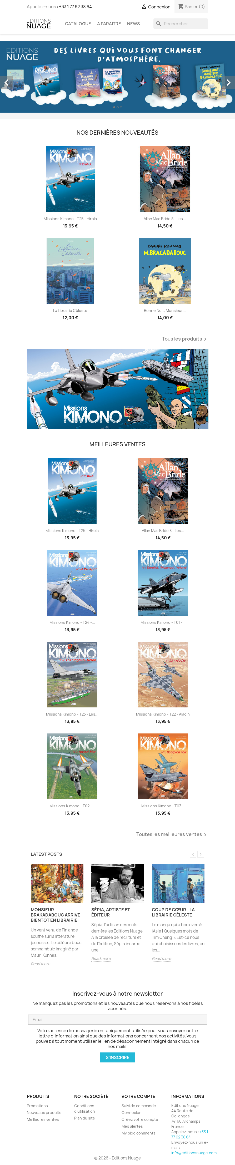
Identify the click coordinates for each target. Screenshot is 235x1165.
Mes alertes (132, 1126)
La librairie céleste (70, 310)
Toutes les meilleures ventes (172, 835)
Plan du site (84, 1118)
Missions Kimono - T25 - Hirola (70, 218)
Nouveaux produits (44, 1112)
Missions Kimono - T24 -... (72, 622)
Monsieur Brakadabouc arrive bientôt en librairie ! (55, 915)
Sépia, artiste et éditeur (110, 912)
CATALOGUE (78, 24)
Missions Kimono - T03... (162, 805)
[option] (117, 77)
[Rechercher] (180, 23)
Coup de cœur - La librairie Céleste (173, 912)
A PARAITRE (109, 24)
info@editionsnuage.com (194, 1152)
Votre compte (138, 1096)
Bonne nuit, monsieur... (165, 310)
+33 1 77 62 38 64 (75, 6)
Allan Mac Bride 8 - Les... (165, 218)
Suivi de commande (139, 1105)
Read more (40, 963)
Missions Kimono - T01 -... (163, 622)
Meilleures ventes (43, 1119)
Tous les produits (185, 339)
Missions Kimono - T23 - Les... (72, 714)
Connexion (132, 1112)
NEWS (133, 24)
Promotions (37, 1105)
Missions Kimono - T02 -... (72, 805)
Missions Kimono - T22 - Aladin (163, 714)
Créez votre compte (140, 1119)
